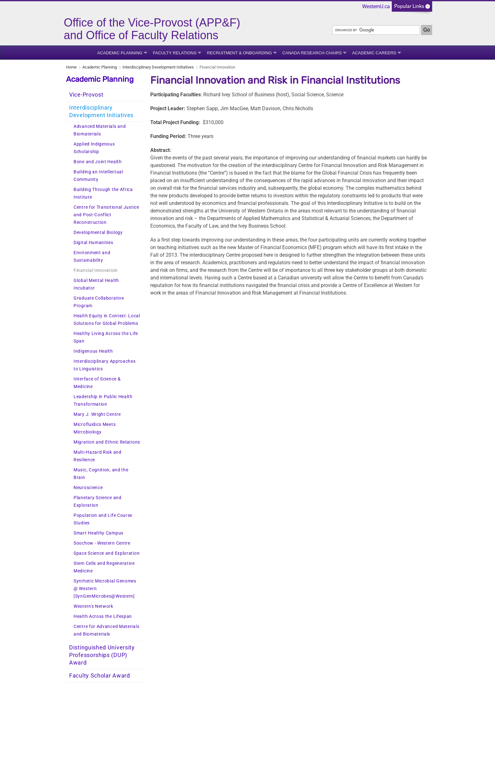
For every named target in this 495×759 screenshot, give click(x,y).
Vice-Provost (86, 95)
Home (71, 67)
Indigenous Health (93, 351)
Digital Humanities (93, 242)
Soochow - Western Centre (102, 543)
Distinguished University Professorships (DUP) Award (102, 655)
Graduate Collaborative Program (99, 302)
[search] (376, 30)
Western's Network (93, 606)
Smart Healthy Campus (98, 533)
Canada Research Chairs (312, 53)
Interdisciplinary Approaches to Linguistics (105, 365)
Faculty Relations (174, 53)
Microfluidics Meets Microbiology (95, 428)
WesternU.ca (376, 6)
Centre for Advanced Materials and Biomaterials (106, 630)
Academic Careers (374, 53)
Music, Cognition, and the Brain (101, 473)
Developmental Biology (98, 232)
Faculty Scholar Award (99, 675)
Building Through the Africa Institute (103, 193)
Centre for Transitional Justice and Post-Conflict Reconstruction (106, 215)
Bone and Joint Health (98, 161)
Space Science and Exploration (107, 553)
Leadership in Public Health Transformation (103, 400)
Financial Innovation (96, 270)
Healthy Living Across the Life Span (106, 337)
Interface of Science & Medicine (97, 382)
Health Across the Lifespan (103, 616)
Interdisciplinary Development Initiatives (158, 67)
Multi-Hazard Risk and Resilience (98, 456)
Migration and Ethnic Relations (107, 442)
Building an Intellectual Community (98, 175)
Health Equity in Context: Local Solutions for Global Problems (107, 319)
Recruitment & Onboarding (239, 53)
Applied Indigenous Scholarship (94, 147)
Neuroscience (88, 487)
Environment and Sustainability (92, 256)
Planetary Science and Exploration (98, 501)
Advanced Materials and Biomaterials (100, 130)
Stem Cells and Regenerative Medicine (104, 567)
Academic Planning (119, 53)
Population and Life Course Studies (103, 519)
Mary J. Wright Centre (97, 414)
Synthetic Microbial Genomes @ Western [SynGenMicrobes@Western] (105, 588)
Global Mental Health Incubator (96, 284)
